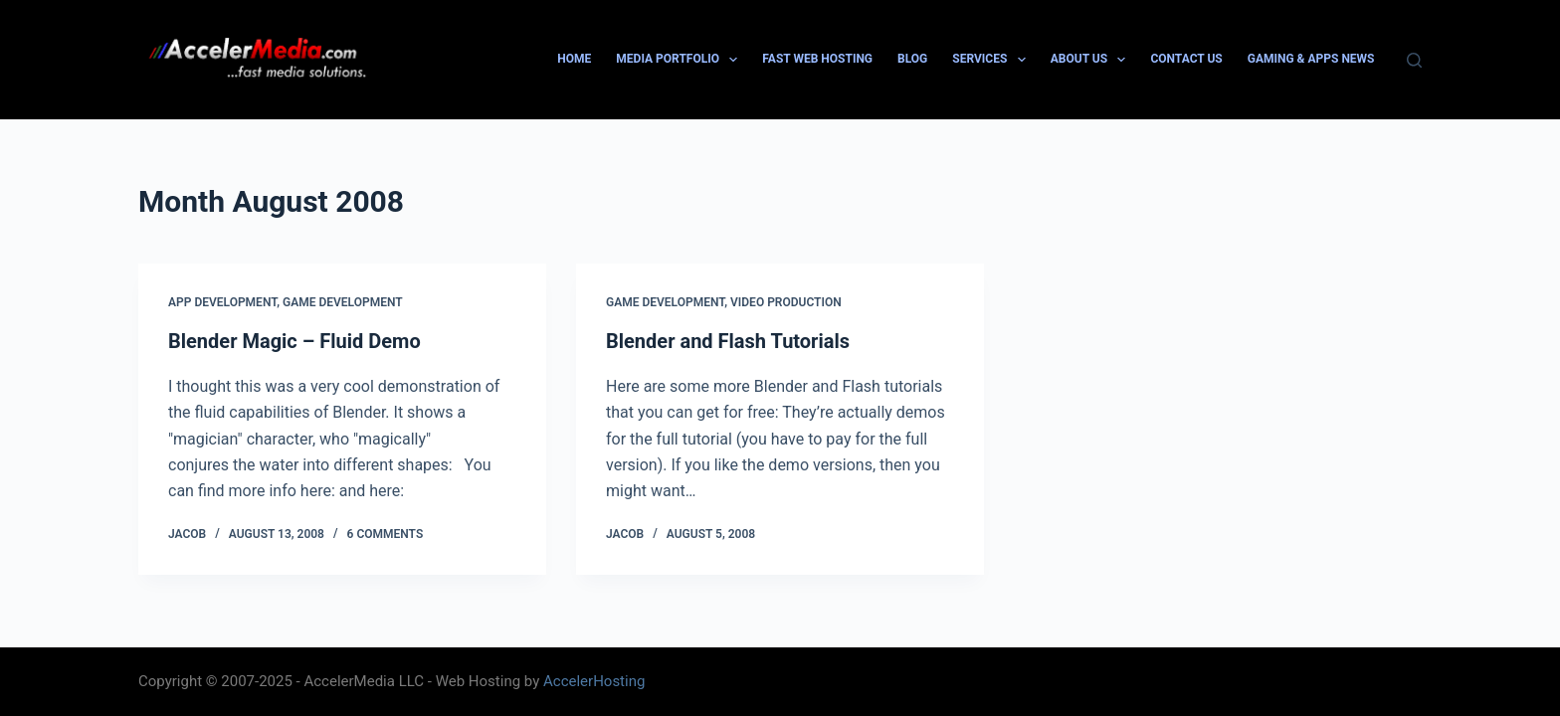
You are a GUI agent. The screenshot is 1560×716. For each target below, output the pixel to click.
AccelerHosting (594, 681)
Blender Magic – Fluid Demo (294, 341)
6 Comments (385, 534)
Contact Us (1186, 59)
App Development (222, 302)
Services (992, 60)
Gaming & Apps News (1311, 59)
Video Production (786, 302)
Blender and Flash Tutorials (728, 341)
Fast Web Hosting (817, 59)
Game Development (343, 302)
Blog (912, 59)
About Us (1092, 60)
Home (574, 59)
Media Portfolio (680, 60)
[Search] (1414, 60)
